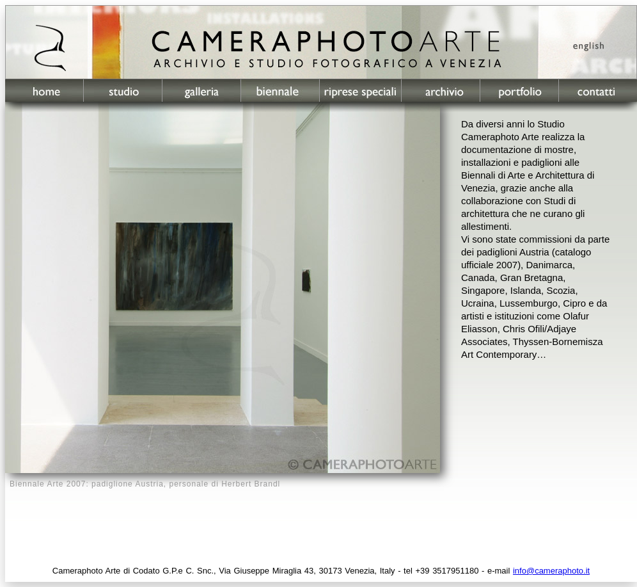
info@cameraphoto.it (551, 570)
